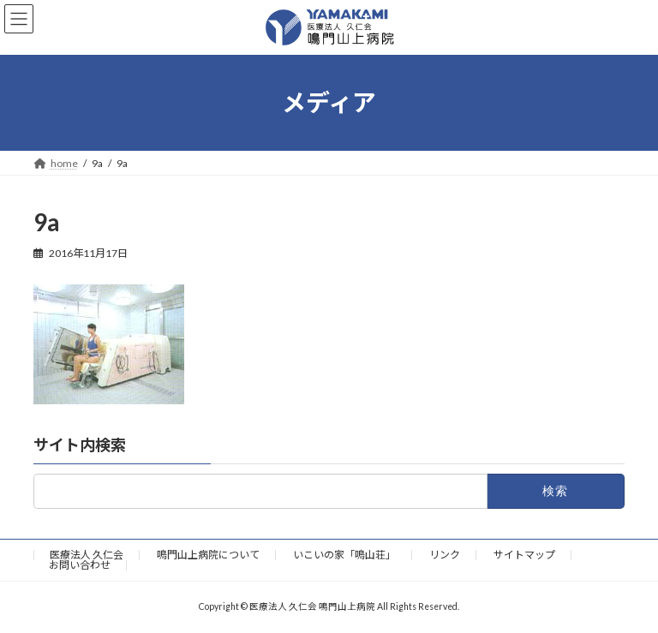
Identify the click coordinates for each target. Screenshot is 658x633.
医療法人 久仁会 (86, 554)
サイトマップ (524, 554)
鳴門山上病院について (208, 554)
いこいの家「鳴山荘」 (344, 554)
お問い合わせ (80, 564)
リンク (444, 554)
